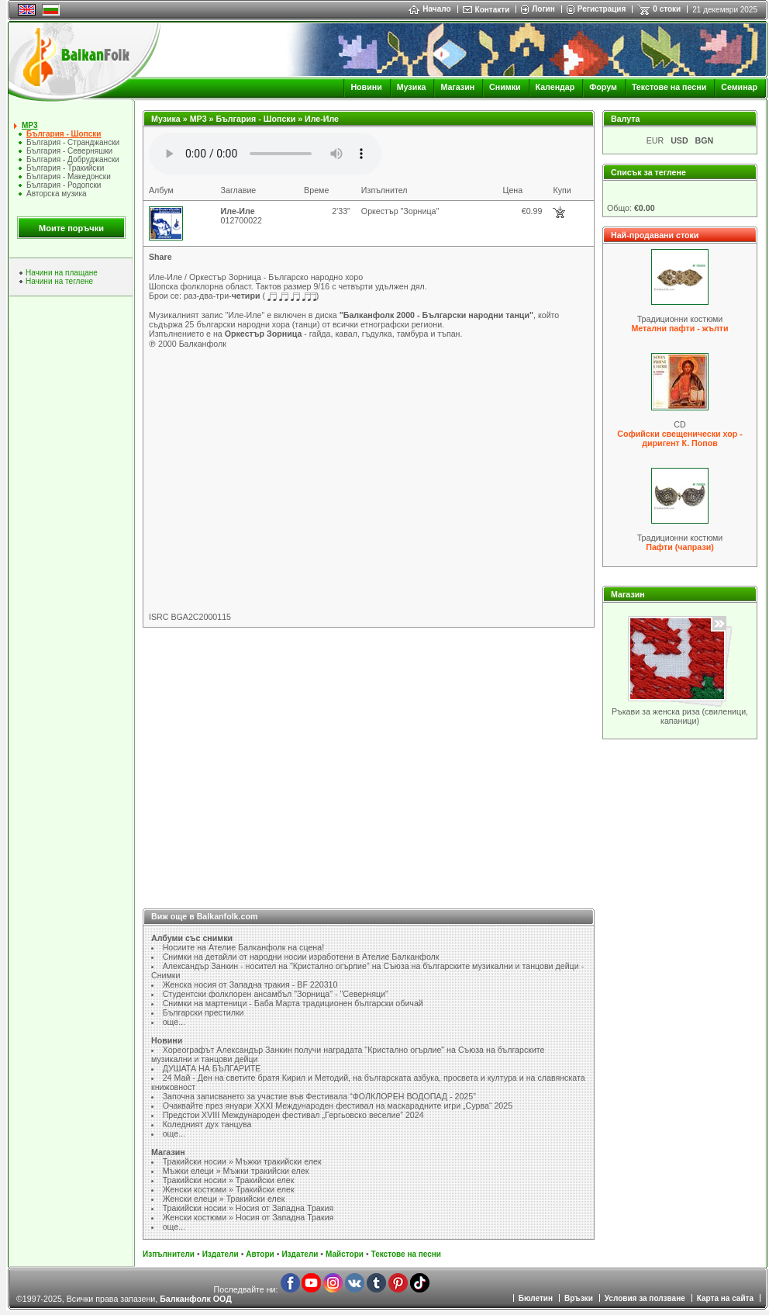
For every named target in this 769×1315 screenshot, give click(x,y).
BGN (704, 140)
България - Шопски (63, 134)
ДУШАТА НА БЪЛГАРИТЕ (212, 1068)
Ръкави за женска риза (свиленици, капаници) (680, 716)
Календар (555, 87)
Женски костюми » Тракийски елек (229, 1189)
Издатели (220, 1254)
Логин (543, 9)
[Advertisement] (369, 758)
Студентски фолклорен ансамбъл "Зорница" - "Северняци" (275, 993)
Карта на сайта (725, 1298)
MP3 (30, 125)
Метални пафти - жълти (679, 328)
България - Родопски (63, 185)
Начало (429, 9)
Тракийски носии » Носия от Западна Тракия (248, 1208)
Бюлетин (536, 1298)
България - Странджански (72, 142)
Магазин (457, 87)
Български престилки (203, 1012)
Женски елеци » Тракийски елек (224, 1198)
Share (160, 256)
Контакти (492, 9)
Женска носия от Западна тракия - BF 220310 (250, 984)
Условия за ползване (645, 1298)
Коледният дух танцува (207, 1124)
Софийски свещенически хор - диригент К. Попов (680, 438)
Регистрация (602, 9)
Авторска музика (56, 193)
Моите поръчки (71, 228)
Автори (260, 1254)
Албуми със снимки (192, 938)
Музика (411, 87)
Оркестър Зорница (263, 333)
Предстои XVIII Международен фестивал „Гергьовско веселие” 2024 (293, 1114)
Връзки (578, 1298)
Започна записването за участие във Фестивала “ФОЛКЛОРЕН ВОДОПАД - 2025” (319, 1096)
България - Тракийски (65, 168)
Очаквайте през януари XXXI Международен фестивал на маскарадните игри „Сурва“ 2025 (337, 1105)
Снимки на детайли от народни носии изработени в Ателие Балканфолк (301, 956)
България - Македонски (68, 176)
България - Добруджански (72, 159)
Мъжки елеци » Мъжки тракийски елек (236, 1170)
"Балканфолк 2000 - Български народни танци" (436, 315)
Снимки (504, 87)
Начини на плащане (62, 272)
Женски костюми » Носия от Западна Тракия (248, 1217)
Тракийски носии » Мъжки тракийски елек (242, 1161)
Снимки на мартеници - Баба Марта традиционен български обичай (293, 1003)
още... (174, 1021)
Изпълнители (169, 1254)
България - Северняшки (69, 151)
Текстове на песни (669, 87)
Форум (603, 87)
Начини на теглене (59, 281)
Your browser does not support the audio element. (265, 154)
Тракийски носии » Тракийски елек (229, 1180)
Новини (365, 87)
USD (679, 140)
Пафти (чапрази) (680, 547)
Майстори (345, 1254)
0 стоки (667, 9)
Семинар (739, 87)
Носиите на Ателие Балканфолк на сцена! (243, 947)
